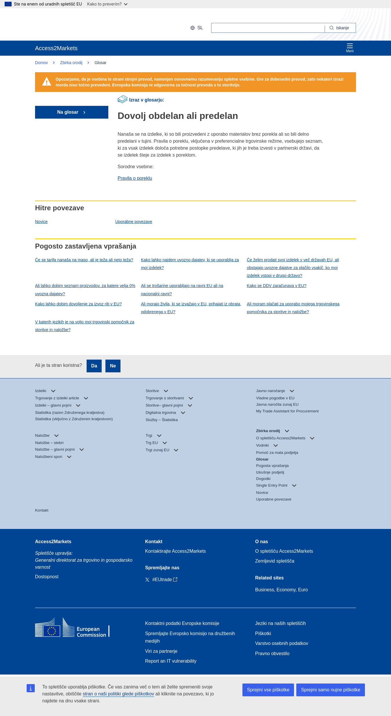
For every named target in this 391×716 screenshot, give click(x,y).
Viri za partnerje (161, 651)
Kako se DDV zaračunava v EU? (276, 285)
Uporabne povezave (133, 221)
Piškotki (263, 633)
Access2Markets (53, 541)
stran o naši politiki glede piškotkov (118, 693)
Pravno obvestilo (272, 653)
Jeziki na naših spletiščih (280, 623)
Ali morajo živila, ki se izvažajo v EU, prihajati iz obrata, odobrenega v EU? (191, 308)
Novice (41, 221)
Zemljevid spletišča (274, 561)
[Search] (340, 28)
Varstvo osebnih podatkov (281, 643)
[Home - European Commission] (77, 628)
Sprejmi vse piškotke (268, 689)
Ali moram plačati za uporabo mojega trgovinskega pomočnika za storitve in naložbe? (293, 308)
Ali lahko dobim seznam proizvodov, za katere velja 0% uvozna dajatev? (85, 289)
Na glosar (68, 112)
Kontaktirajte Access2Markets (175, 551)
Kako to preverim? (107, 3)
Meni (350, 48)
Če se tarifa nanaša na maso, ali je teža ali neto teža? (84, 260)
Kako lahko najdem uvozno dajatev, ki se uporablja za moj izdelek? (190, 264)
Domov (41, 62)
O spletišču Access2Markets (284, 551)
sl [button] (196, 27)
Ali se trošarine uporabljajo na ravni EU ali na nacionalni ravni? (182, 289)
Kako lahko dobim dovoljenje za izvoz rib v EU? (78, 304)
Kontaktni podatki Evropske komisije (182, 623)
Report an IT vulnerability (171, 661)
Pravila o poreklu (135, 178)
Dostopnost (47, 576)
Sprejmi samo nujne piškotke (330, 689)
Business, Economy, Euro (281, 589)
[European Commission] (72, 24)
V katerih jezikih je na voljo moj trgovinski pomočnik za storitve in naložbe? (84, 326)
